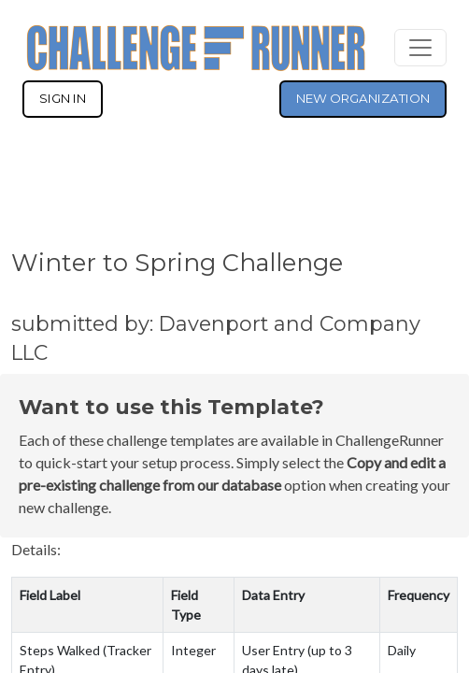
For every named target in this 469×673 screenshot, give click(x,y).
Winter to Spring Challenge (177, 262)
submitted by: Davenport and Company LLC (215, 338)
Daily (402, 650)
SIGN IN (62, 98)
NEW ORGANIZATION (363, 98)
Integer (193, 650)
